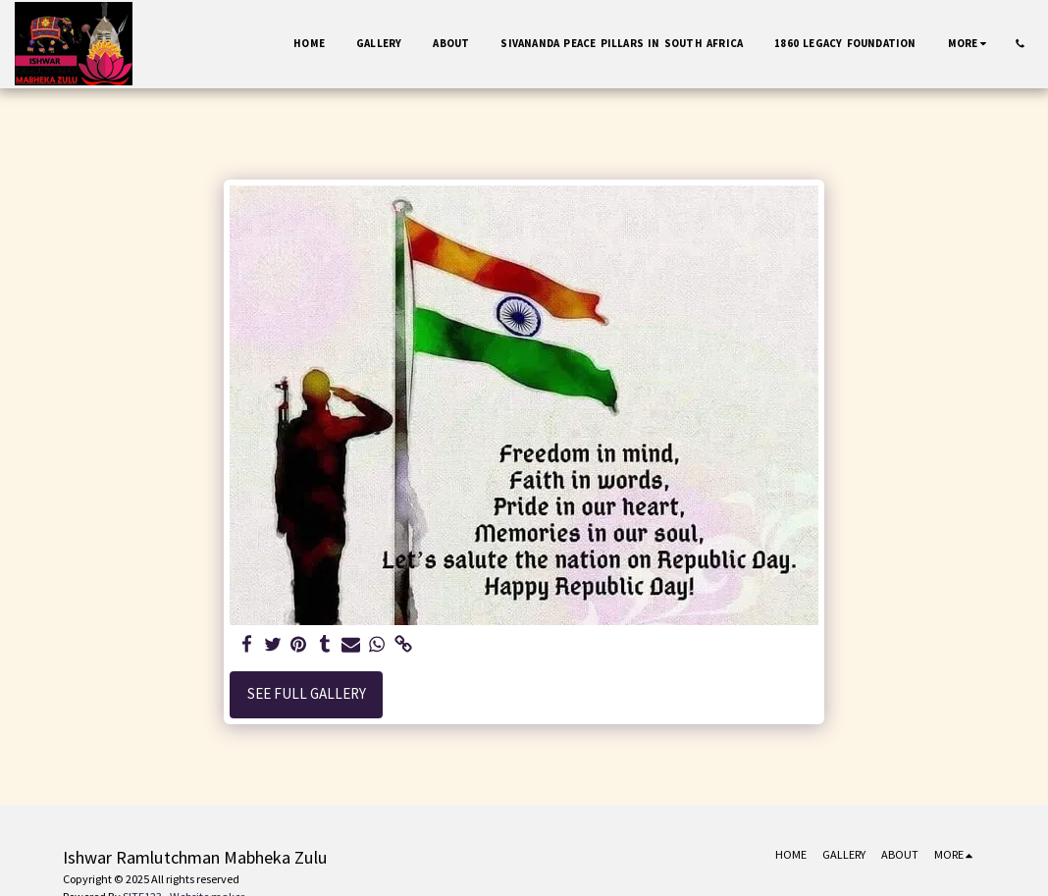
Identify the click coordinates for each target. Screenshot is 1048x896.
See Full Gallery (306, 693)
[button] (1020, 43)
